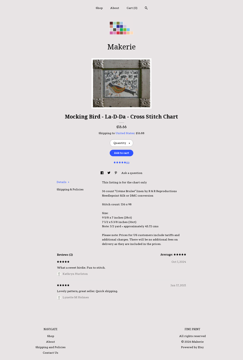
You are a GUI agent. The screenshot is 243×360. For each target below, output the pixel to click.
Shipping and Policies (50, 347)
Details (63, 182)
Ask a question (131, 173)
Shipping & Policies (70, 189)
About (114, 8)
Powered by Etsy (192, 347)
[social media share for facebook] (102, 173)
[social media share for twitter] (109, 173)
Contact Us (50, 352)
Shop (99, 8)
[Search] (146, 8)
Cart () (132, 8)
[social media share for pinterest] (116, 173)
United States (125, 133)
